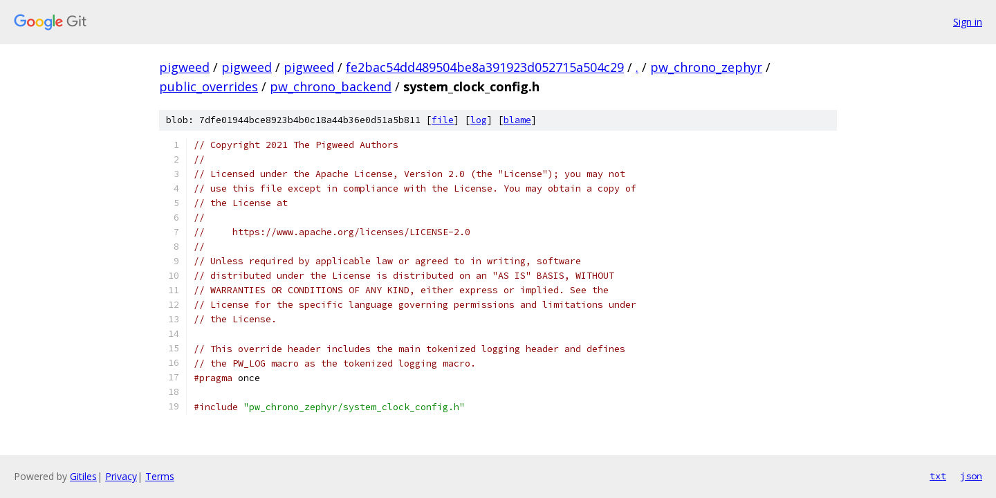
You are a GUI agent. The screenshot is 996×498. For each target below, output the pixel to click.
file (443, 120)
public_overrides (208, 86)
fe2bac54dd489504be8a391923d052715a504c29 (485, 67)
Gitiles (83, 476)
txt (938, 476)
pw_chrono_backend (330, 86)
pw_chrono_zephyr (706, 67)
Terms (159, 476)
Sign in (967, 21)
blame (517, 120)
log (478, 120)
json (971, 476)
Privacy (121, 476)
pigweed (184, 67)
